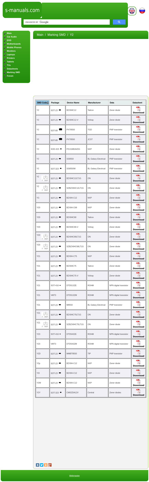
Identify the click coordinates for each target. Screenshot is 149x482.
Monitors (11, 51)
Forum (10, 76)
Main (9, 33)
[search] (65, 22)
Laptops (11, 54)
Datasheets (12, 69)
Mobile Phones (14, 47)
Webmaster (74, 476)
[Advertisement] (16, 144)
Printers (11, 58)
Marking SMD (13, 72)
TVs (9, 65)
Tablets (10, 61)
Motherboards (14, 44)
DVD (9, 40)
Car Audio (12, 37)
